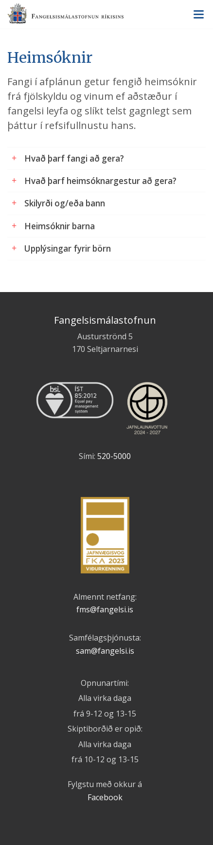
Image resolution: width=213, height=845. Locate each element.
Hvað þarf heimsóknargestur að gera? (100, 180)
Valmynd (198, 14)
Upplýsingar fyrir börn (67, 248)
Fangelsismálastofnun (106, 15)
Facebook (105, 797)
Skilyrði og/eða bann (64, 203)
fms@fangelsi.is (104, 609)
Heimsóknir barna (59, 226)
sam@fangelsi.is (105, 650)
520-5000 (114, 456)
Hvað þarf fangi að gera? (74, 158)
